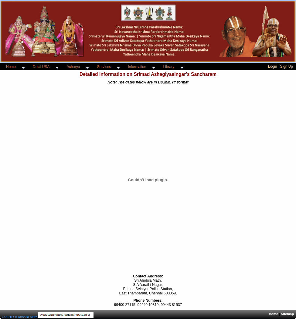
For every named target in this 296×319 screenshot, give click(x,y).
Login (272, 66)
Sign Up (286, 66)
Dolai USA (41, 67)
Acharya (73, 67)
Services (104, 67)
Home (11, 67)
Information (137, 67)
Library (168, 67)
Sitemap (287, 314)
